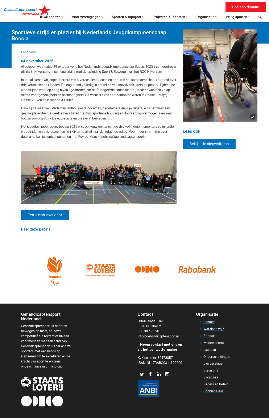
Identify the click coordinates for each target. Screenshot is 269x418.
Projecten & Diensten (170, 17)
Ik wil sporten (51, 17)
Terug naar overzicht (45, 215)
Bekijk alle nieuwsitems (209, 144)
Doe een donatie (245, 7)
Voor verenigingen (87, 17)
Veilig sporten (238, 17)
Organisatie (206, 17)
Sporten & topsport (128, 17)
